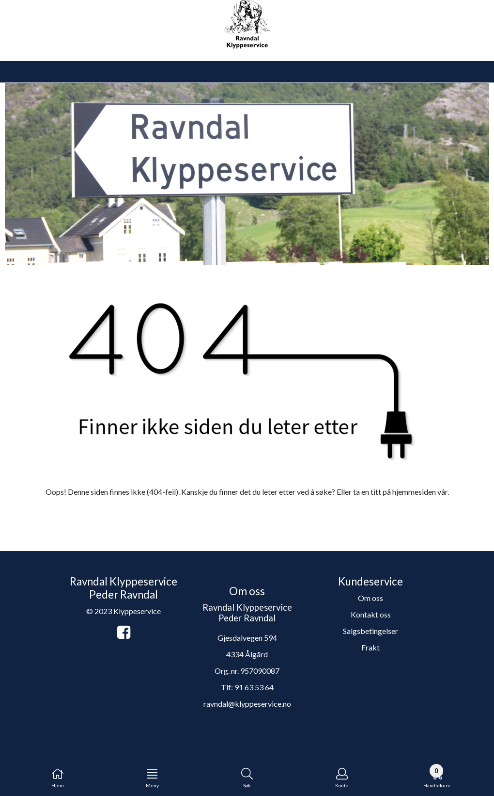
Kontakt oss (371, 614)
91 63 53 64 (254, 687)
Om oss (370, 597)
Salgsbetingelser (370, 630)
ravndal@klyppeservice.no (247, 703)
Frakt (370, 647)
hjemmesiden (414, 491)
